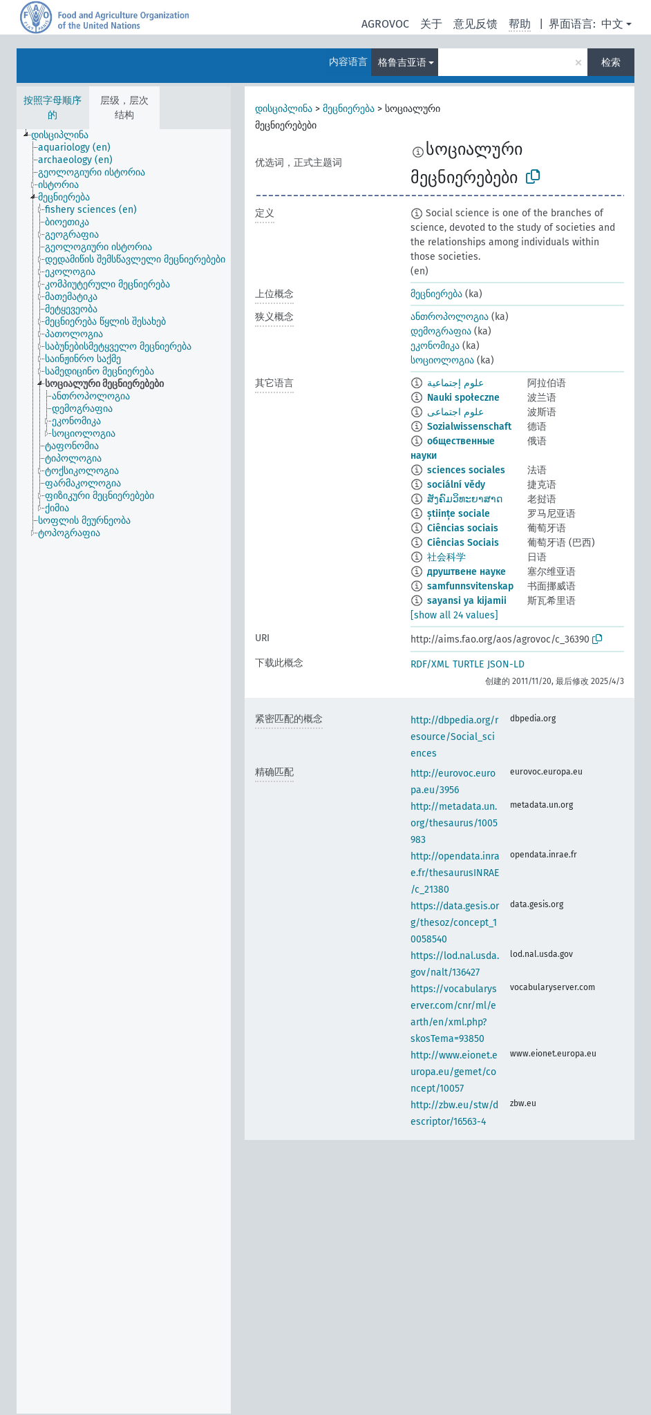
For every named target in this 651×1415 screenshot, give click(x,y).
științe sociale (458, 514)
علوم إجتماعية (455, 383)
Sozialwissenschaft (469, 427)
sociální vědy (456, 485)
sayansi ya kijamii (467, 601)
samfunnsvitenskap (470, 586)
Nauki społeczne (463, 397)
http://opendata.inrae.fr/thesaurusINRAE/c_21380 (455, 873)
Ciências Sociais (463, 543)
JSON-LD (506, 664)
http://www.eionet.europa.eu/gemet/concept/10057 (454, 1072)
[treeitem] (65, 135)
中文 (612, 23)
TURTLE (468, 664)
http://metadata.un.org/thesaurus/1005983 (454, 823)
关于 (431, 23)
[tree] (124, 771)
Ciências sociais (462, 528)
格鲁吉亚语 (402, 62)
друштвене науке (466, 572)
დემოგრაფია (441, 331)
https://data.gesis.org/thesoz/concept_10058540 (455, 922)
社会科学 (446, 557)
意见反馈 (475, 23)
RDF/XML (430, 664)
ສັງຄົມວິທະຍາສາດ (464, 499)
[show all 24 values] (454, 615)
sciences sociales (466, 470)
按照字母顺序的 (52, 108)
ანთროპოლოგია (450, 317)
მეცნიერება (349, 109)
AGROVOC (385, 23)
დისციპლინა (283, 109)
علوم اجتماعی (455, 412)
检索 (611, 62)
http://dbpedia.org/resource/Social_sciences (454, 736)
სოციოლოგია (442, 360)
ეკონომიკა (435, 346)
